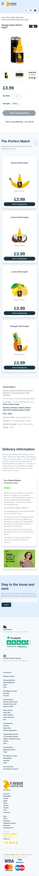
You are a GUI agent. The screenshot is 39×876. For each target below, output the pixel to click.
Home (3, 17)
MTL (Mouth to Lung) (10, 691)
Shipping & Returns (9, 823)
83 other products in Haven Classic (17, 408)
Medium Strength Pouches (11, 739)
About (5, 818)
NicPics (5, 741)
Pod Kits (6, 726)
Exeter (5, 801)
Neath (5, 803)
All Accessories (8, 766)
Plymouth (6, 794)
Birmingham (7, 796)
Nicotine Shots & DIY (10, 704)
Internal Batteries (8, 682)
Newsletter (6, 821)
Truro (5, 810)
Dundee (5, 798)
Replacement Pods (9, 749)
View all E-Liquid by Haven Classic (16, 410)
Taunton (6, 805)
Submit (6, 605)
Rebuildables (7, 758)
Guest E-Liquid (8, 699)
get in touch (9, 836)
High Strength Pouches (10, 734)
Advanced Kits (8, 723)
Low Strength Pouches (10, 736)
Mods (5, 685)
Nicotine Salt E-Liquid (10, 702)
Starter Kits (7, 728)
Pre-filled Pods (8, 747)
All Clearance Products (10, 769)
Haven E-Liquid (10, 17)
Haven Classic (20, 17)
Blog (4, 816)
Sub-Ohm (6, 693)
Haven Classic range (11, 404)
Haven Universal (8, 717)
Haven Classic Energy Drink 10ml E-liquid (15, 19)
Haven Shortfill (8, 715)
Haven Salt (6, 712)
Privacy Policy (22, 857)
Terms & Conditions (9, 857)
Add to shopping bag (19, 204)
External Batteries (9, 680)
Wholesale (6, 825)
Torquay (6, 808)
